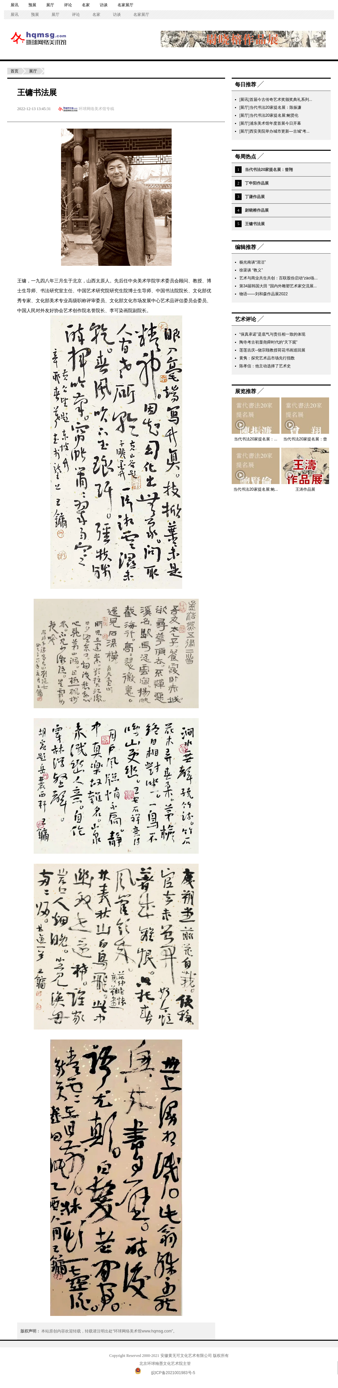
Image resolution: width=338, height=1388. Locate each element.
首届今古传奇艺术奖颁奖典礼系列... (281, 99)
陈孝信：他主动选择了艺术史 (265, 366)
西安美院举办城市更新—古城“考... (280, 131)
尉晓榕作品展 (257, 210)
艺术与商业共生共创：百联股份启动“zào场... (278, 278)
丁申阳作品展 (257, 183)
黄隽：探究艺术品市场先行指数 (267, 358)
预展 (32, 5)
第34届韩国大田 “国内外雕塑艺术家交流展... (278, 286)
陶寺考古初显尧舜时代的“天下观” (268, 342)
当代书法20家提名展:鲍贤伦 (274, 115)
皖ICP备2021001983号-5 (173, 1372)
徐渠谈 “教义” (251, 270)
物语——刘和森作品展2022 (263, 294)
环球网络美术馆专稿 (96, 108)
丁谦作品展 (255, 196)
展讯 (14, 5)
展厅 (50, 5)
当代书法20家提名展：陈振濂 (275, 107)
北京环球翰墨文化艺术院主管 (165, 1363)
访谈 (104, 5)
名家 (86, 5)
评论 (68, 5)
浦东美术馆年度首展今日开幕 (275, 123)
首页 (14, 71)
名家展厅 (125, 5)
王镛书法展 (255, 224)
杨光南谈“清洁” (252, 262)
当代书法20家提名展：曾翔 (269, 169)
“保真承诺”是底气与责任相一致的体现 (272, 334)
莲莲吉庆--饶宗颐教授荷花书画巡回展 (272, 350)
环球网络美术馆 (18, 38)
